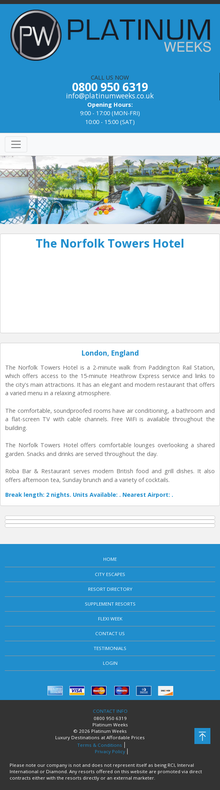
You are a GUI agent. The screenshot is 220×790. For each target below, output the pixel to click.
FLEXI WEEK (110, 619)
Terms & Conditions (99, 745)
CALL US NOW (110, 87)
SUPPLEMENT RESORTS (110, 604)
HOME (110, 559)
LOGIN (110, 663)
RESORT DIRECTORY (110, 589)
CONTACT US (110, 633)
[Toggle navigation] (16, 144)
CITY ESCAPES (110, 574)
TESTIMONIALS (110, 648)
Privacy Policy (110, 751)
